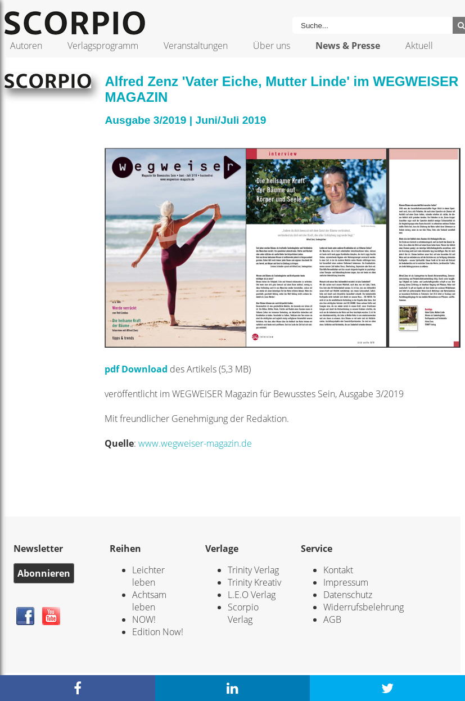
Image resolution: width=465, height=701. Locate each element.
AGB (332, 619)
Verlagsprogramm (102, 45)
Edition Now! (157, 632)
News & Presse (347, 45)
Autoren (26, 45)
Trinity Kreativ (254, 582)
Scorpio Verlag (243, 613)
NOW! (144, 619)
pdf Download (136, 369)
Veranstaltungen (196, 45)
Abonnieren (43, 573)
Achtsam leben (149, 600)
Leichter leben (148, 576)
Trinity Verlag (253, 570)
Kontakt (338, 570)
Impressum (345, 582)
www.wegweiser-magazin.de (195, 443)
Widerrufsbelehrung (363, 607)
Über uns (271, 45)
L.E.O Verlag (252, 594)
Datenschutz (347, 594)
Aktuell (419, 45)
